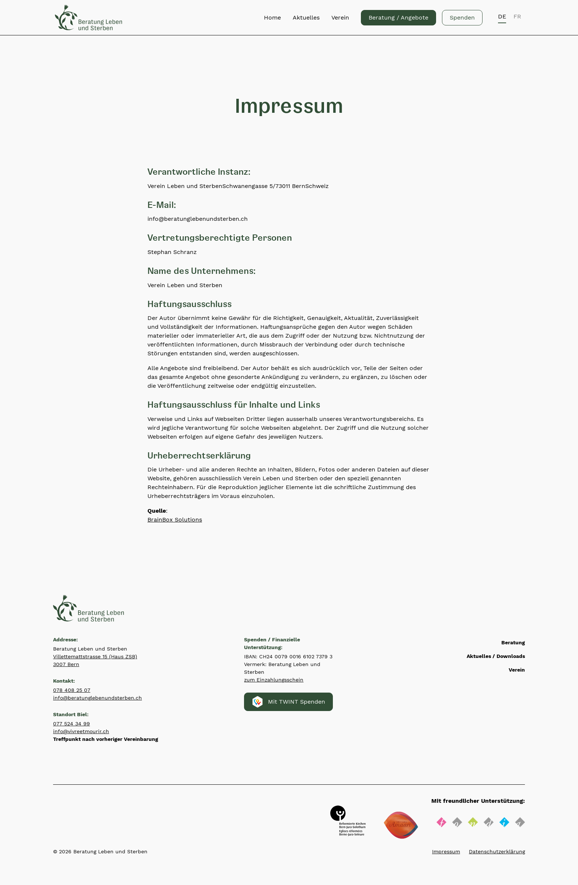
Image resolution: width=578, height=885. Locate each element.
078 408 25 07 (71, 690)
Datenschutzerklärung (497, 851)
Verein (340, 17)
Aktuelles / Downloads (496, 656)
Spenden (462, 17)
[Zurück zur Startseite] (88, 17)
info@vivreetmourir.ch (81, 731)
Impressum (446, 851)
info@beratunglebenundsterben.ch (97, 698)
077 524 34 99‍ (71, 724)
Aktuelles (306, 17)
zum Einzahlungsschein (273, 680)
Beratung (513, 642)
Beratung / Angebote (398, 17)
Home (272, 17)
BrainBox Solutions (174, 519)
